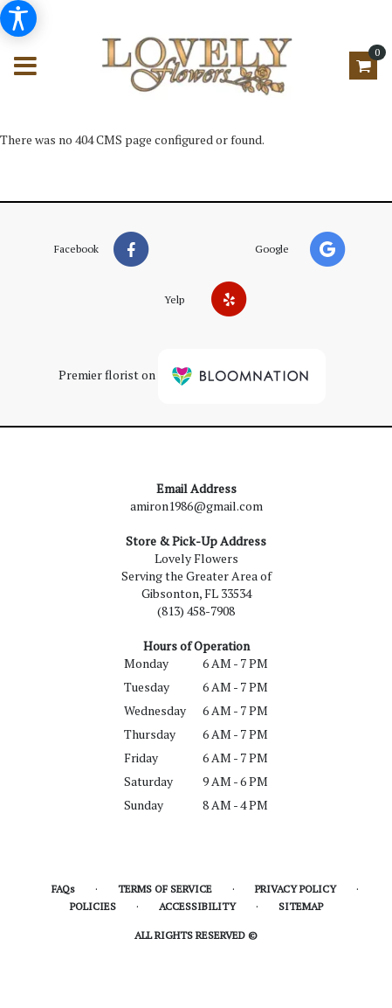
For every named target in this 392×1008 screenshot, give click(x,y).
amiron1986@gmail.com (196, 505)
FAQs (63, 888)
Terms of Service (165, 888)
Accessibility (197, 906)
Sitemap (301, 906)
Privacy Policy (295, 888)
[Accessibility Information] (18, 18)
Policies (93, 906)
